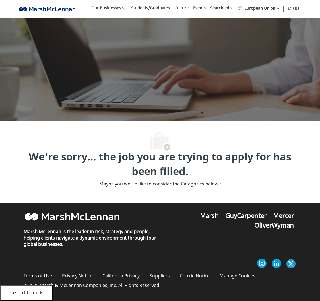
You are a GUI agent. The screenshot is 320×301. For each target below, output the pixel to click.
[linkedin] (276, 264)
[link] (150, 8)
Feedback (26, 293)
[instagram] (262, 264)
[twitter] (291, 264)
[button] (258, 8)
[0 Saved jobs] (293, 8)
